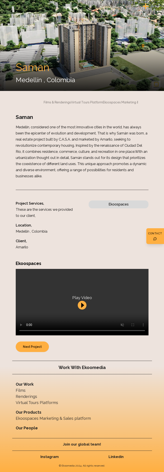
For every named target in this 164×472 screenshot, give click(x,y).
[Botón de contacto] (155, 236)
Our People (27, 428)
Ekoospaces (119, 204)
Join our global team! (82, 444)
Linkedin (116, 457)
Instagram (49, 457)
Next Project (32, 346)
